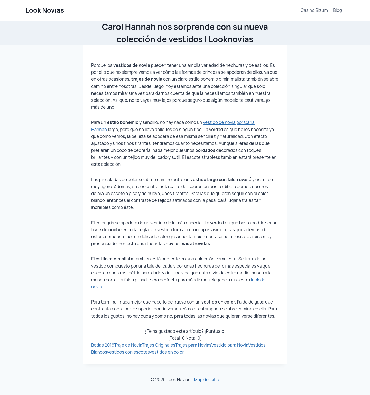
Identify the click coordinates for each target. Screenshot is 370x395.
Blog (337, 10)
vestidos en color (167, 352)
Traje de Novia (128, 345)
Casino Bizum (314, 10)
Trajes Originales (158, 345)
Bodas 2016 (102, 345)
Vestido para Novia (229, 345)
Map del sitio (206, 379)
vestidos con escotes (128, 352)
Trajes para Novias (193, 345)
